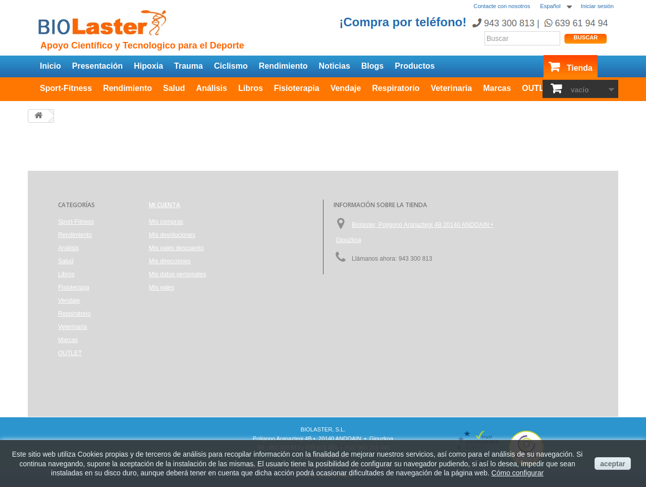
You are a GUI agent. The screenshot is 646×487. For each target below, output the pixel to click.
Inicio (50, 66)
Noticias (334, 66)
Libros (250, 88)
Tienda (580, 68)
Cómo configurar (518, 473)
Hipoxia (148, 66)
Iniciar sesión (597, 6)
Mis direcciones (170, 261)
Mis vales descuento (176, 248)
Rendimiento (283, 66)
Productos (415, 66)
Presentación (97, 66)
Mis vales (161, 287)
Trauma (188, 66)
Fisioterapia (296, 88)
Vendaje (346, 88)
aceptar (612, 464)
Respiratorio (395, 88)
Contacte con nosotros (501, 6)
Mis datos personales (177, 274)
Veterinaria (451, 88)
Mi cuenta (164, 205)
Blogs (372, 66)
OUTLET (538, 88)
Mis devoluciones (172, 234)
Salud (174, 88)
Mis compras (166, 221)
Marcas (497, 88)
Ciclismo (231, 66)
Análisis (211, 88)
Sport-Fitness (66, 88)
